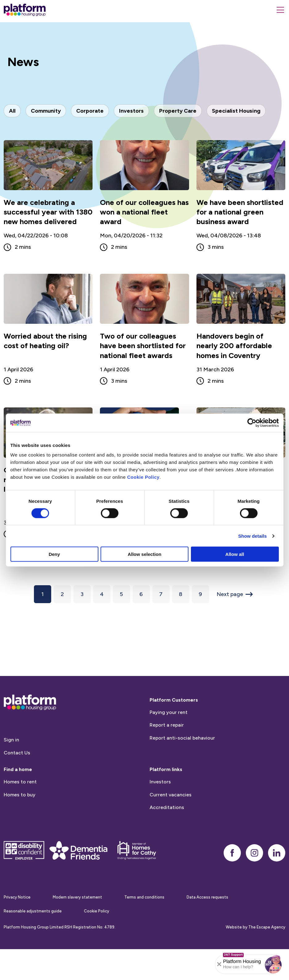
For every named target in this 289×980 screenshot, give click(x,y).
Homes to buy (19, 805)
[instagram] (254, 863)
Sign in (11, 750)
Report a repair (167, 736)
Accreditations (167, 818)
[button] (273, 964)
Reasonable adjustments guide (33, 921)
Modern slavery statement (77, 907)
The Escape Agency (266, 938)
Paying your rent (169, 723)
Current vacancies (171, 805)
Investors (160, 792)
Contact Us (17, 763)
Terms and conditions (144, 907)
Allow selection (144, 554)
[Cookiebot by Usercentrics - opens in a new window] (252, 422)
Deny (54, 554)
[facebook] (232, 863)
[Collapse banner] (219, 964)
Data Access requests (207, 907)
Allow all (234, 554)
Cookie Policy (143, 477)
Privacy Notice (17, 907)
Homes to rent (20, 792)
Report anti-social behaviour (182, 748)
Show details (252, 535)
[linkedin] (276, 863)
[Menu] (280, 9)
